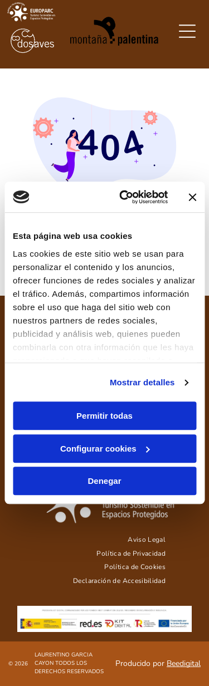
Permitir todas (104, 416)
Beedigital (184, 663)
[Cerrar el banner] (192, 197)
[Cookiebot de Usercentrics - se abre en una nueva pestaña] (124, 197)
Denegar (104, 481)
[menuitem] (146, 539)
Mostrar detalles (142, 382)
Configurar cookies (105, 448)
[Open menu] (187, 31)
